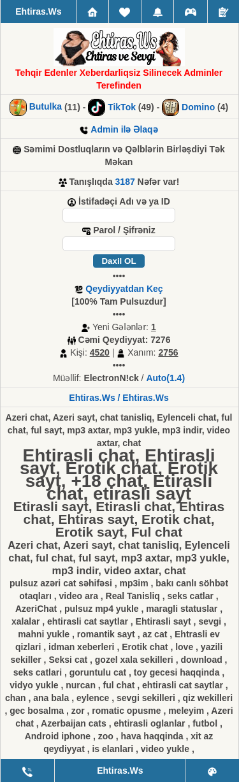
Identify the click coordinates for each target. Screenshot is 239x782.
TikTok (121, 107)
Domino (198, 107)
